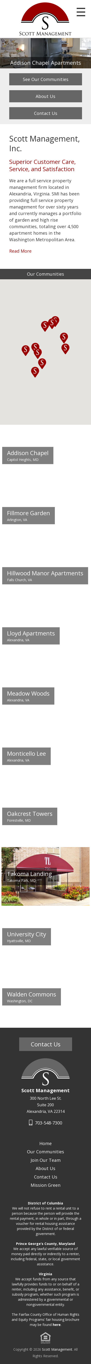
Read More (20, 251)
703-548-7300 (45, 1123)
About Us (45, 96)
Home (45, 1143)
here (57, 1324)
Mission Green (45, 1185)
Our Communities (45, 1152)
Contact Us (45, 113)
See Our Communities (45, 79)
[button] (25, 350)
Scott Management (57, 1349)
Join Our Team (46, 1160)
